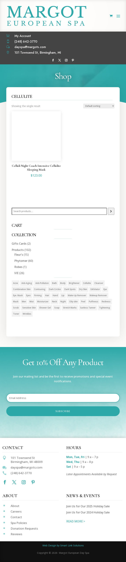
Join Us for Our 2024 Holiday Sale (88, 512)
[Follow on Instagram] (66, 60)
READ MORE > (75, 521)
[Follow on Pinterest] (73, 60)
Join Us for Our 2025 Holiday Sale (88, 506)
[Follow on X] (59, 60)
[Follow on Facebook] (53, 60)
